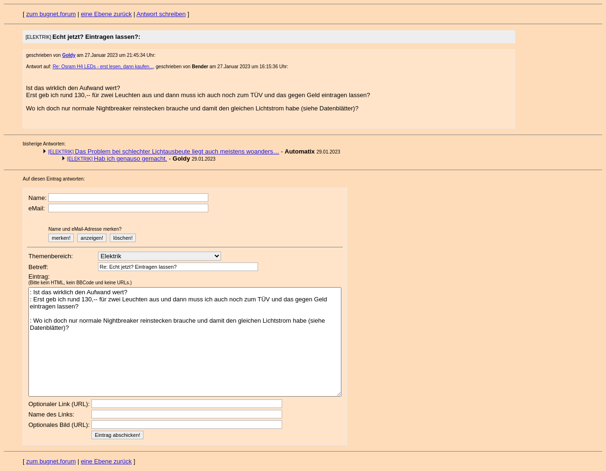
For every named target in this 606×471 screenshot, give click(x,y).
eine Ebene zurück (106, 14)
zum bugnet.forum (51, 14)
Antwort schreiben (161, 14)
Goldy (68, 55)
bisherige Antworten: (44, 143)
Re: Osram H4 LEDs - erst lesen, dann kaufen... (103, 66)
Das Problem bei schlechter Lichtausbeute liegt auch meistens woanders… (163, 151)
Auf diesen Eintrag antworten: (54, 178)
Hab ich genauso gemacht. (117, 158)
